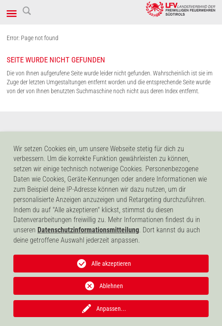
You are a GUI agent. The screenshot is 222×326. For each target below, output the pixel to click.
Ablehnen (111, 285)
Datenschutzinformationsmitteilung (88, 230)
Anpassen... (111, 308)
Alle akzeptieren (111, 263)
